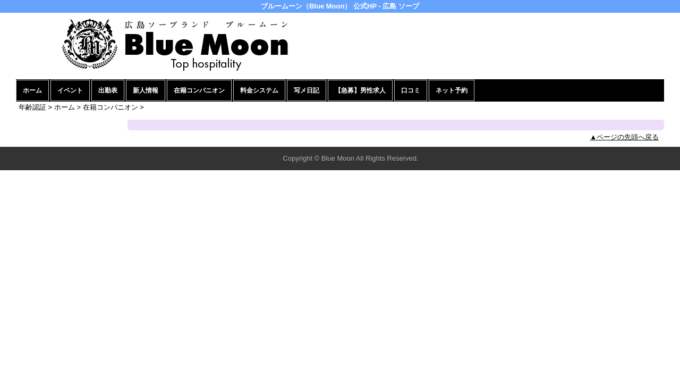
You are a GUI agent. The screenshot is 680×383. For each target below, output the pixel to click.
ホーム (32, 90)
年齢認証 (32, 107)
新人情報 (145, 90)
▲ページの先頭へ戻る (624, 137)
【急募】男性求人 (360, 90)
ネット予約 (452, 90)
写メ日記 (306, 90)
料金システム (259, 90)
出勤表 (107, 90)
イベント (70, 90)
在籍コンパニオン (199, 90)
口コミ (410, 90)
